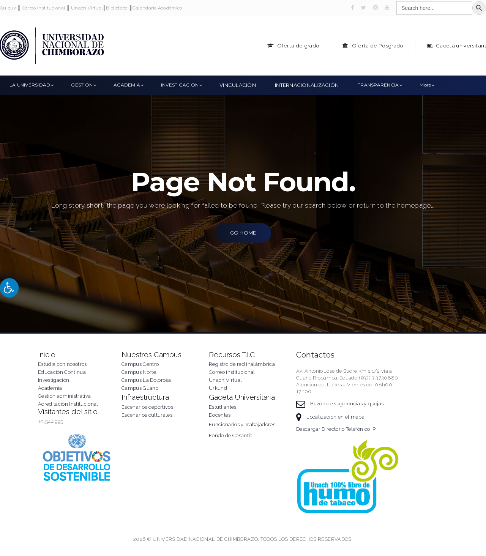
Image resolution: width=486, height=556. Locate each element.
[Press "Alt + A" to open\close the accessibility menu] (9, 288)
